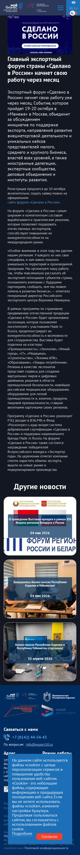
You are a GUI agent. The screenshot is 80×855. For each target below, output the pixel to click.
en (76, 8)
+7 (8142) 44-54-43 (25, 737)
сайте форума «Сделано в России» (34, 202)
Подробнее (22, 833)
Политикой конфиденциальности (46, 848)
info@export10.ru (39, 745)
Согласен (49, 836)
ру (71, 8)
